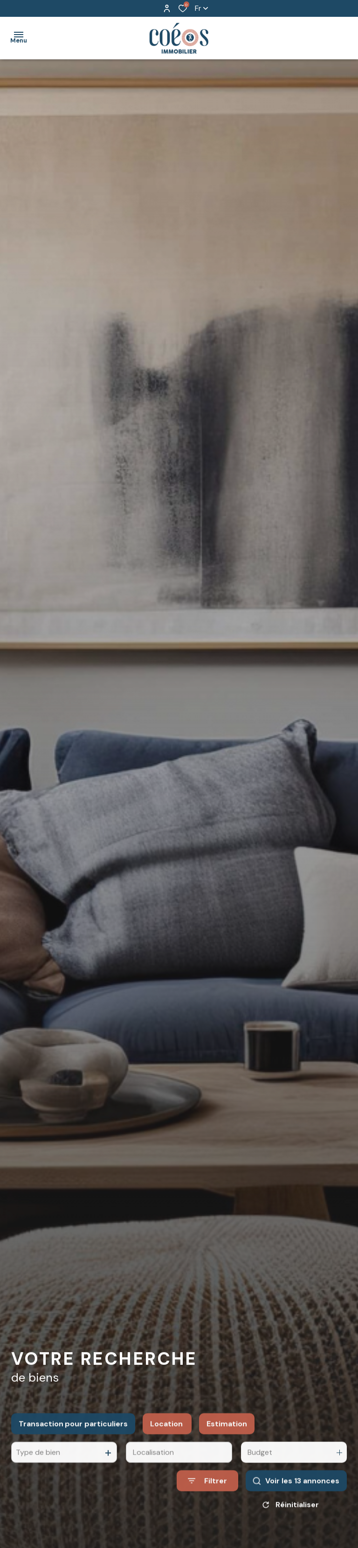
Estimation (227, 1447)
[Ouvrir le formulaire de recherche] (207, 1504)
